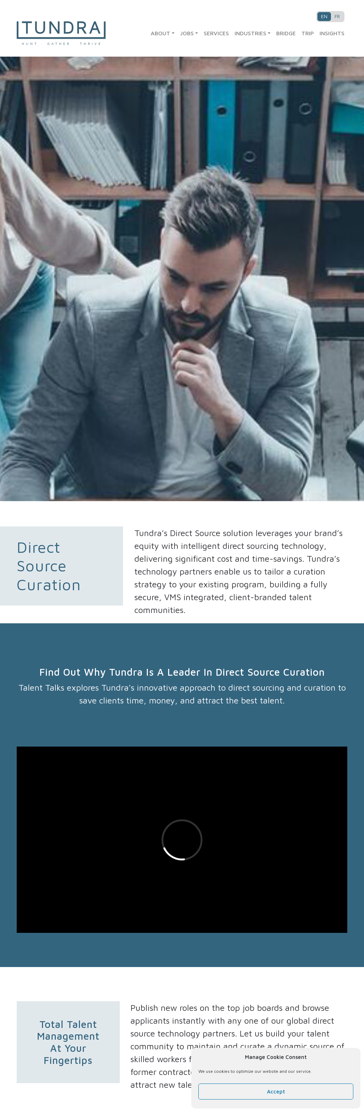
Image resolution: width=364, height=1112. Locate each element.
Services (216, 33)
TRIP (307, 33)
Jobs (187, 33)
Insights (332, 33)
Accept (276, 1091)
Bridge (286, 33)
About (160, 33)
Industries (250, 33)
